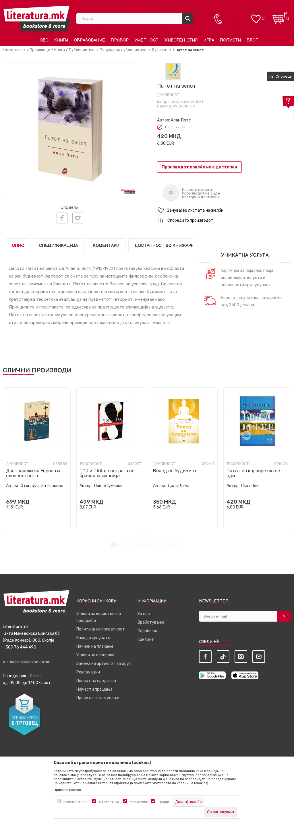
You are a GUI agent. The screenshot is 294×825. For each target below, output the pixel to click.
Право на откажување (97, 698)
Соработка (148, 630)
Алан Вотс (181, 120)
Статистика (109, 802)
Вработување (151, 622)
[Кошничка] (279, 16)
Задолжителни (76, 802)
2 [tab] (122, 544)
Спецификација (58, 245)
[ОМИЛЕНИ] (256, 16)
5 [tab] (147, 544)
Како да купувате (93, 637)
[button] (224, 210)
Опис (18, 245)
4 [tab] (139, 544)
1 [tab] (114, 544)
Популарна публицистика (124, 50)
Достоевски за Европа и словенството (33, 473)
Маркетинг (139, 802)
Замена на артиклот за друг (103, 663)
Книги (59, 50)
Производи (40, 50)
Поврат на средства (96, 680)
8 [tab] (172, 544)
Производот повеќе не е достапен (199, 167)
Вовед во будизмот (175, 470)
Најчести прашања (94, 689)
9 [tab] (180, 544)
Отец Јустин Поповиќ (42, 485)
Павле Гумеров (108, 485)
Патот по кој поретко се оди (253, 473)
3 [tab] (130, 544)
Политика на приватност (100, 629)
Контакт (146, 639)
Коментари (106, 245)
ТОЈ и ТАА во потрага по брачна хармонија (107, 473)
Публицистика (82, 50)
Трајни (163, 802)
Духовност (161, 50)
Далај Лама (178, 485)
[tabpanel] (37, 458)
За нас (144, 613)
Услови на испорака (95, 655)
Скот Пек (249, 485)
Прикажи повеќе (67, 789)
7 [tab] (164, 544)
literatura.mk (14, 50)
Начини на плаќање (94, 646)
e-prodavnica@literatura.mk (26, 662)
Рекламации (88, 672)
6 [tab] (155, 544)
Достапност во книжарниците (172, 245)
